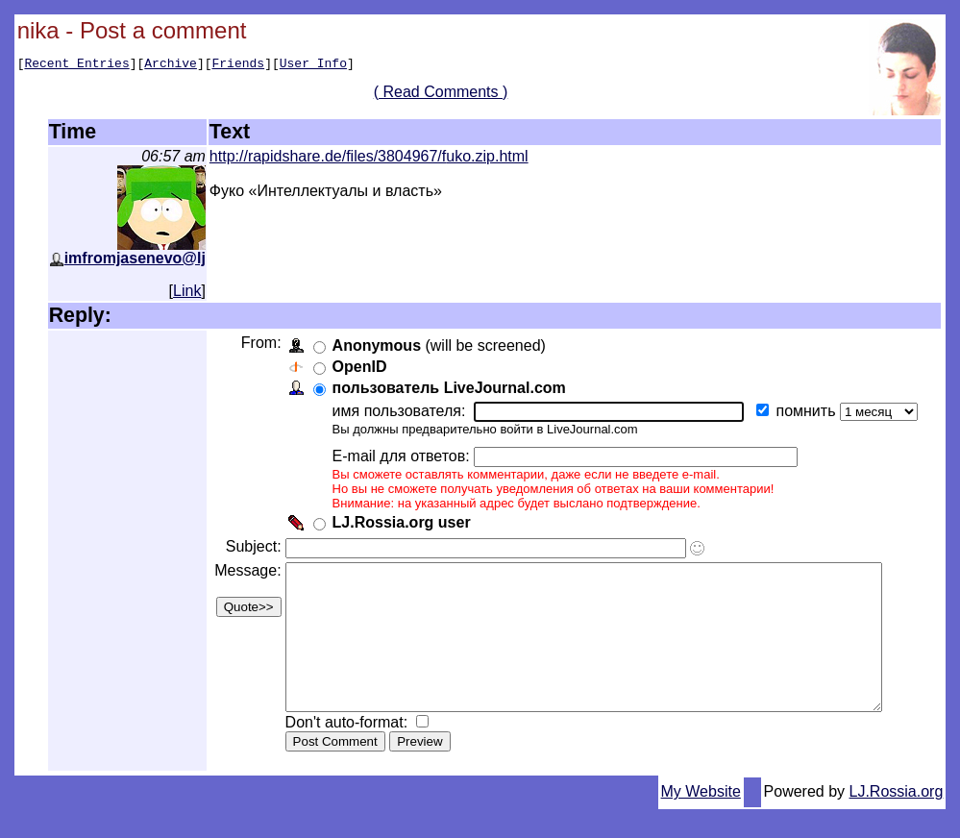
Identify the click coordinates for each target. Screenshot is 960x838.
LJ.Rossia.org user (399, 522)
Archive (170, 65)
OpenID (357, 366)
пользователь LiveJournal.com (446, 388)
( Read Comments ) (448, 94)
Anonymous (374, 345)
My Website (701, 820)
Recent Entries (76, 65)
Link (187, 291)
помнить (805, 411)
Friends (238, 65)
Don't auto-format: (346, 751)
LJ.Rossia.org (896, 820)
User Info (313, 65)
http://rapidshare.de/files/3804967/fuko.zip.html (369, 156)
